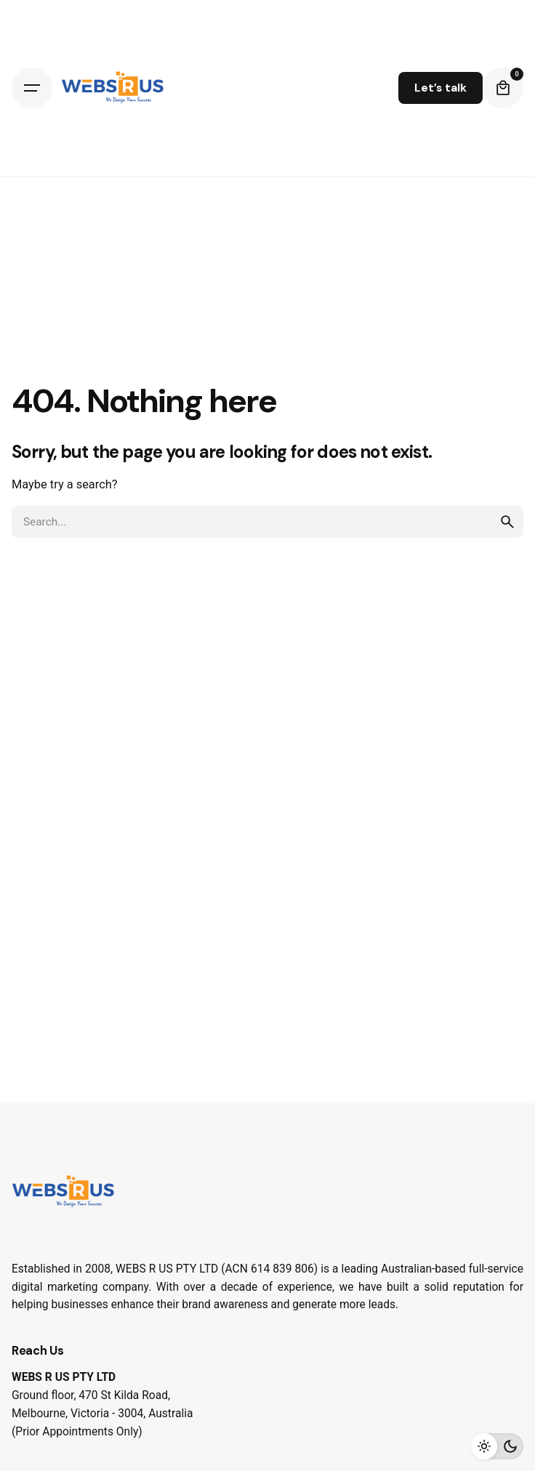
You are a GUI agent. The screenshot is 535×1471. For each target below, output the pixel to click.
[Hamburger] (32, 88)
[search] (507, 522)
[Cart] (503, 88)
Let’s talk (440, 88)
